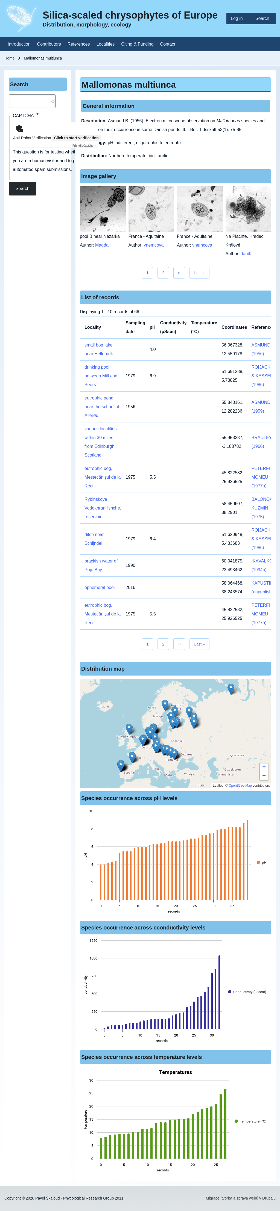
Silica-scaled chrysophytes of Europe (130, 15)
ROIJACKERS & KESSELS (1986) (265, 376)
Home (9, 58)
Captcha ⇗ (84, 145)
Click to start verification (76, 138)
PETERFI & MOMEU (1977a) (263, 477)
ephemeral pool (99, 587)
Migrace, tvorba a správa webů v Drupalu (241, 1198)
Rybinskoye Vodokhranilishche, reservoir (102, 508)
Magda (102, 245)
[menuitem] (238, 18)
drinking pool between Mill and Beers (100, 376)
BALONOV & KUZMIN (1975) (264, 508)
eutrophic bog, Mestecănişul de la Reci (102, 477)
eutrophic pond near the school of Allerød (101, 407)
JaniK (246, 253)
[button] (165, 705)
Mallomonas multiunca (128, 85)
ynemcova (154, 245)
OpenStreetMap (240, 785)
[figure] (175, 862)
